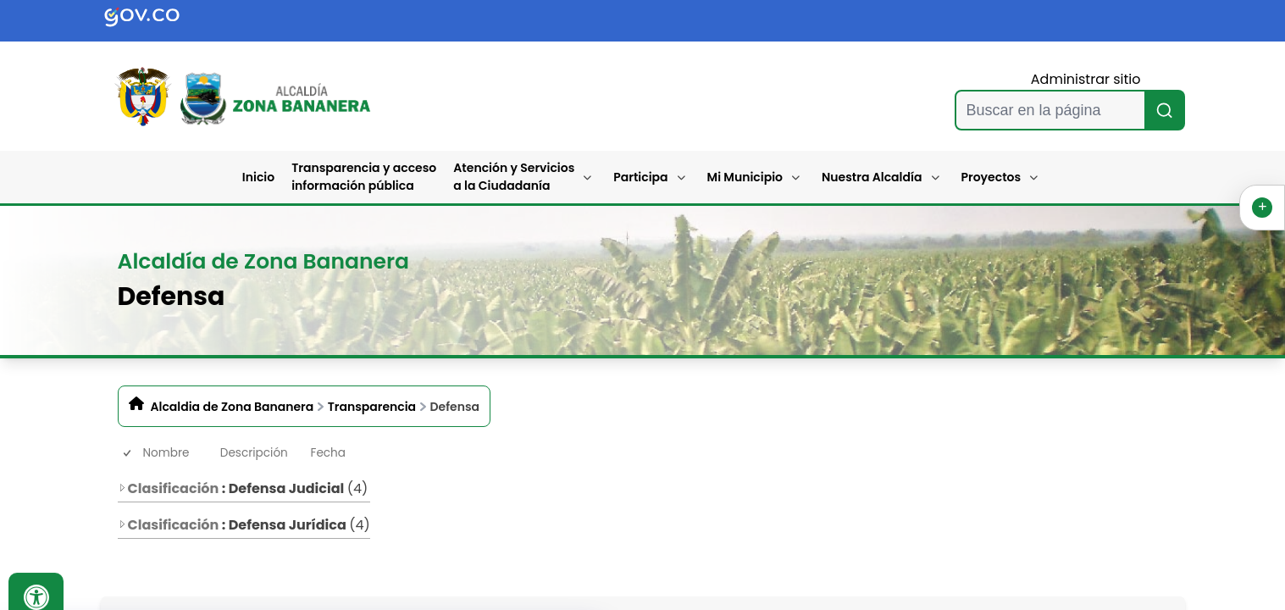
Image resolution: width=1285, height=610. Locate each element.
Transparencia (372, 406)
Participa (640, 177)
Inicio (258, 177)
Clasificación (168, 488)
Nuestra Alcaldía (872, 177)
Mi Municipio (745, 177)
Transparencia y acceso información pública (363, 176)
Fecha (328, 453)
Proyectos (991, 177)
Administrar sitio (1086, 79)
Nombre (166, 453)
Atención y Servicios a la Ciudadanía (513, 176)
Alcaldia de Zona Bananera (232, 406)
